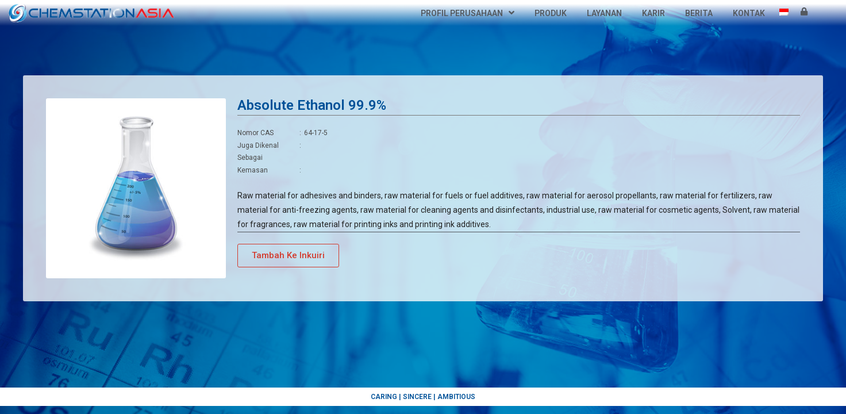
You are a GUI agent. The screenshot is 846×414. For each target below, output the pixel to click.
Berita (699, 13)
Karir (653, 13)
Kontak (749, 13)
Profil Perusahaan (467, 13)
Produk (550, 13)
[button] (288, 255)
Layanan (604, 13)
